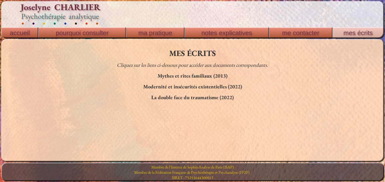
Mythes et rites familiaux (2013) (192, 75)
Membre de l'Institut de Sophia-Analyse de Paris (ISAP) (192, 167)
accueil (20, 32)
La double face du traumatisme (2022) (192, 97)
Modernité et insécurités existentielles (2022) (192, 86)
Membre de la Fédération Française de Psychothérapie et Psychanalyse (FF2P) (192, 172)
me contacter (300, 32)
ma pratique (155, 32)
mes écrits (358, 32)
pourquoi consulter (82, 32)
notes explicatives (226, 32)
